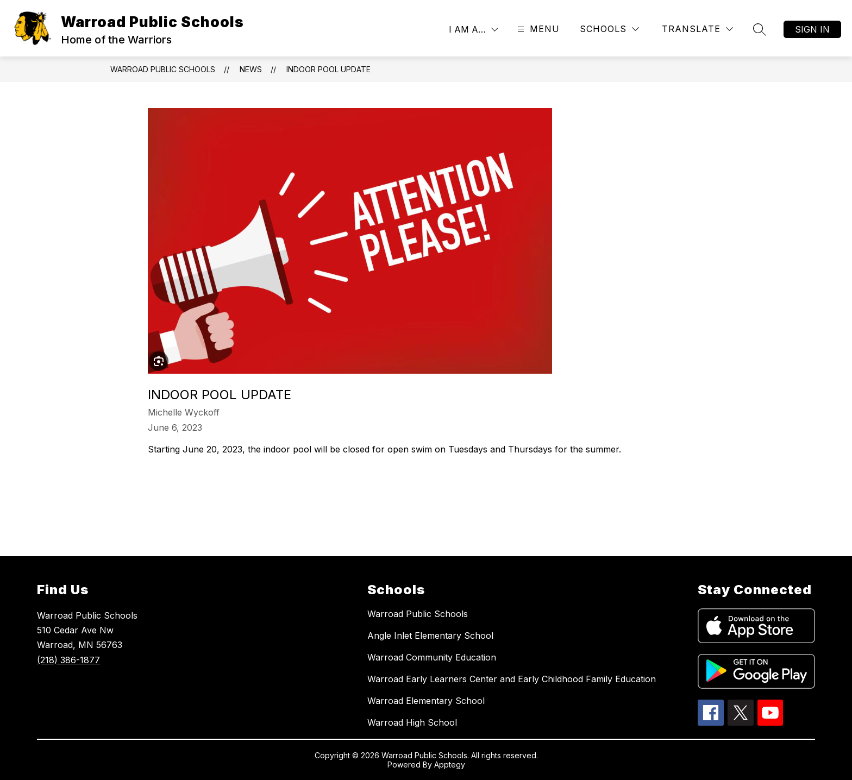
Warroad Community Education (431, 657)
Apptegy (449, 764)
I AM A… (467, 29)
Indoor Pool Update (328, 69)
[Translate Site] (697, 29)
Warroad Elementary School (426, 700)
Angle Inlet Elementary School (430, 635)
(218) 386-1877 (68, 660)
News (251, 69)
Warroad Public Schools (162, 69)
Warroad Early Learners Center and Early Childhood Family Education (511, 679)
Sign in (812, 29)
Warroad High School (412, 722)
